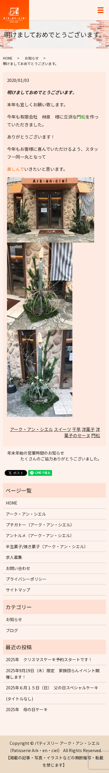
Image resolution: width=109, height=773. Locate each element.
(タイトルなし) (19, 699)
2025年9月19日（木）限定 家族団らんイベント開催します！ (52, 674)
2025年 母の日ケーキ (27, 709)
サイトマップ (18, 590)
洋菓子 (88, 429)
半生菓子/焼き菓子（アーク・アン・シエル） (47, 546)
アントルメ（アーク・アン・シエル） (40, 535)
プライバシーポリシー (26, 579)
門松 (95, 435)
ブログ (12, 630)
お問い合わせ (18, 568)
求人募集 (14, 557)
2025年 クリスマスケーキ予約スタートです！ (49, 659)
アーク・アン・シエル (31, 429)
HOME (7, 57)
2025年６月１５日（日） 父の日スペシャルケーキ (52, 688)
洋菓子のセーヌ (82, 432)
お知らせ (32, 57)
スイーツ (62, 429)
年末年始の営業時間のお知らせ (35, 453)
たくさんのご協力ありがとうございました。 (61, 459)
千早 (76, 429)
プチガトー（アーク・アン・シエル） (40, 525)
